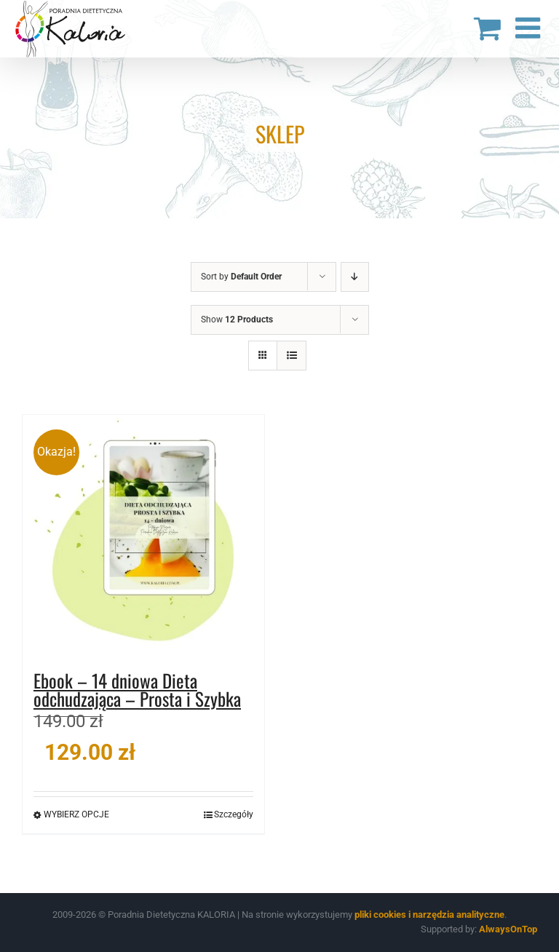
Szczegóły (233, 814)
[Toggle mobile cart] (487, 27)
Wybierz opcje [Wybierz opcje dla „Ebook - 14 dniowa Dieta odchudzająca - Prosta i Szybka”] (76, 814)
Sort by (241, 276)
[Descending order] (355, 277)
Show (237, 319)
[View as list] (291, 355)
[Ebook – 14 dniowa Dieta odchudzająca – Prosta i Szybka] (143, 536)
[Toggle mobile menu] (529, 27)
